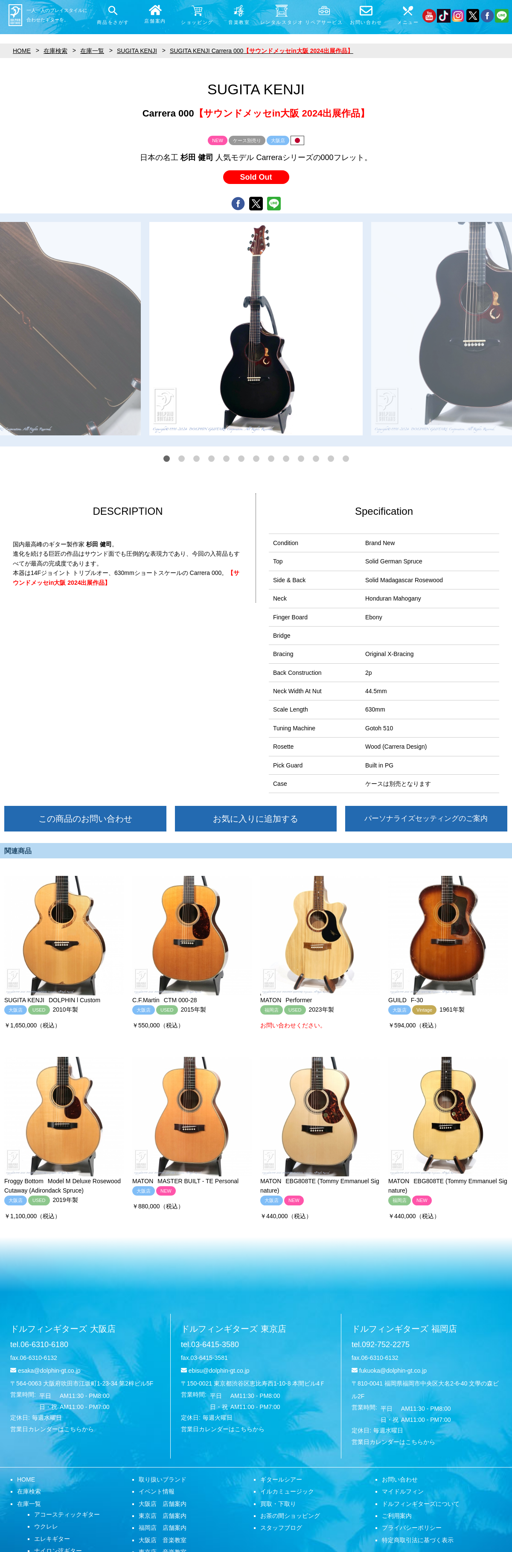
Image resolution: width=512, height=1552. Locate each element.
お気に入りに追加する (255, 818)
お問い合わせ (400, 1479)
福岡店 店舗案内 (162, 1527)
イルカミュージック (287, 1491)
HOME (26, 1479)
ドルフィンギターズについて (421, 1503)
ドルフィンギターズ (63, 1328)
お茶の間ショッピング (290, 1515)
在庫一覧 (29, 1503)
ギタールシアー (281, 1479)
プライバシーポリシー (412, 1527)
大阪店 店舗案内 (162, 1503)
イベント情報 (157, 1491)
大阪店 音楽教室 (162, 1540)
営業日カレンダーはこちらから (52, 1429)
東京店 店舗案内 (162, 1515)
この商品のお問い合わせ (85, 818)
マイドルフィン (403, 1491)
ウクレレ (46, 1526)
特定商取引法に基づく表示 (418, 1540)
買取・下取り (278, 1503)
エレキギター (52, 1538)
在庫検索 (29, 1491)
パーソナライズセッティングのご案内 (426, 818)
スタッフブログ (281, 1527)
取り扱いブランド (162, 1479)
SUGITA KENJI (137, 50)
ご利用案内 (397, 1515)
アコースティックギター (67, 1514)
